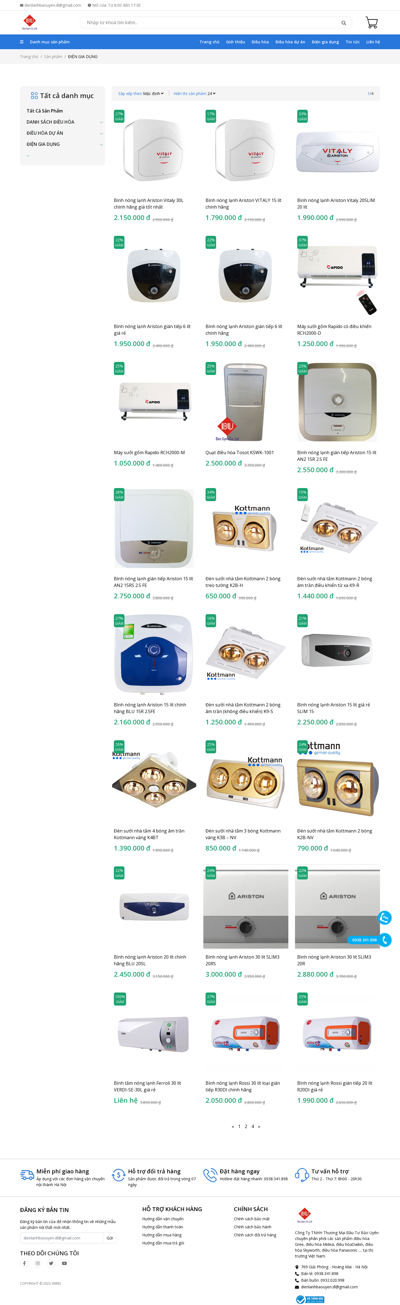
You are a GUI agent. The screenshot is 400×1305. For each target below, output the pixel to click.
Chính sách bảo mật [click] (252, 1218)
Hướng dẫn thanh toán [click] (162, 1226)
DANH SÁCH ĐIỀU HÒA (50, 122)
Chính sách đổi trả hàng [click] (255, 1235)
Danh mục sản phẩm (45, 41)
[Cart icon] (373, 22)
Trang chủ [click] (209, 41)
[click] (30, 22)
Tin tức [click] (353, 41)
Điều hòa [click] (260, 41)
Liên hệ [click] (373, 41)
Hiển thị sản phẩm (190, 93)
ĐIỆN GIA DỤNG (43, 144)
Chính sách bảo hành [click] (252, 1226)
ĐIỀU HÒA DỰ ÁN (45, 133)
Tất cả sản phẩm (45, 111)
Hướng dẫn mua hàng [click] (161, 1235)
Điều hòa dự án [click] (290, 41)
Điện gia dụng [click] (325, 41)
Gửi (110, 1238)
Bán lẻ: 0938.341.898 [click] (319, 1273)
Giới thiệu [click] (235, 41)
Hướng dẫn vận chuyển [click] (163, 1218)
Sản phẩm (53, 56)
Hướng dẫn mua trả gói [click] (163, 1243)
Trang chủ (29, 56)
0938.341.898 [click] (276, 1178)
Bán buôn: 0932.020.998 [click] (322, 1280)
